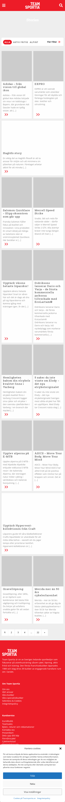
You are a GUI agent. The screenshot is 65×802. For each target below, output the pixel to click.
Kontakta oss (8, 729)
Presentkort (7, 732)
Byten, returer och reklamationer (18, 726)
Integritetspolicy (43, 798)
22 (38, 632)
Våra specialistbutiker (12, 697)
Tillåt (32, 775)
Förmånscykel (8, 738)
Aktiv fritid (20, 42)
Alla (7, 42)
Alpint (34, 42)
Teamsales (7, 724)
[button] (60, 748)
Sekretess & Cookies (12, 700)
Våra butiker (8, 695)
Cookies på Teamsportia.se (25, 798)
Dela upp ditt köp (10, 735)
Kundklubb (7, 721)
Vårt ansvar (7, 692)
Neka (32, 783)
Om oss (5, 689)
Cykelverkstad (9, 741)
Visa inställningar (32, 791)
